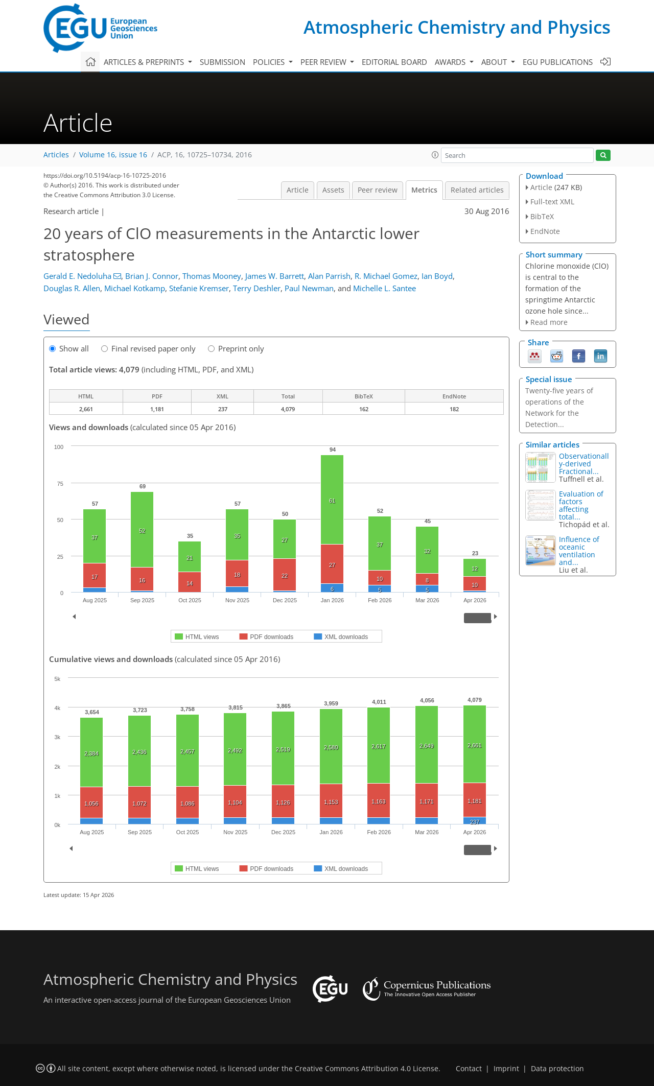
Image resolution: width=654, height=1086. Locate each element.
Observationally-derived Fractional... (584, 463)
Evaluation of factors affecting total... (581, 505)
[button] (435, 154)
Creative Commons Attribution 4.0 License (366, 1068)
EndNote (545, 231)
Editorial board (394, 62)
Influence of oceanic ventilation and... (579, 550)
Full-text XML (552, 201)
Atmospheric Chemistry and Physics (457, 27)
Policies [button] (270, 62)
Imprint (506, 1068)
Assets (333, 190)
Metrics (424, 190)
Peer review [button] (324, 62)
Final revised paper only (148, 348)
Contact (469, 1068)
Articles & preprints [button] (145, 62)
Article (298, 190)
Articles (56, 154)
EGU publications (558, 62)
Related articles (477, 190)
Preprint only (236, 348)
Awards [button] (451, 62)
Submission (222, 62)
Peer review (378, 190)
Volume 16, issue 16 (113, 154)
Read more (549, 322)
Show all (69, 348)
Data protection (557, 1068)
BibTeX (542, 216)
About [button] (495, 62)
